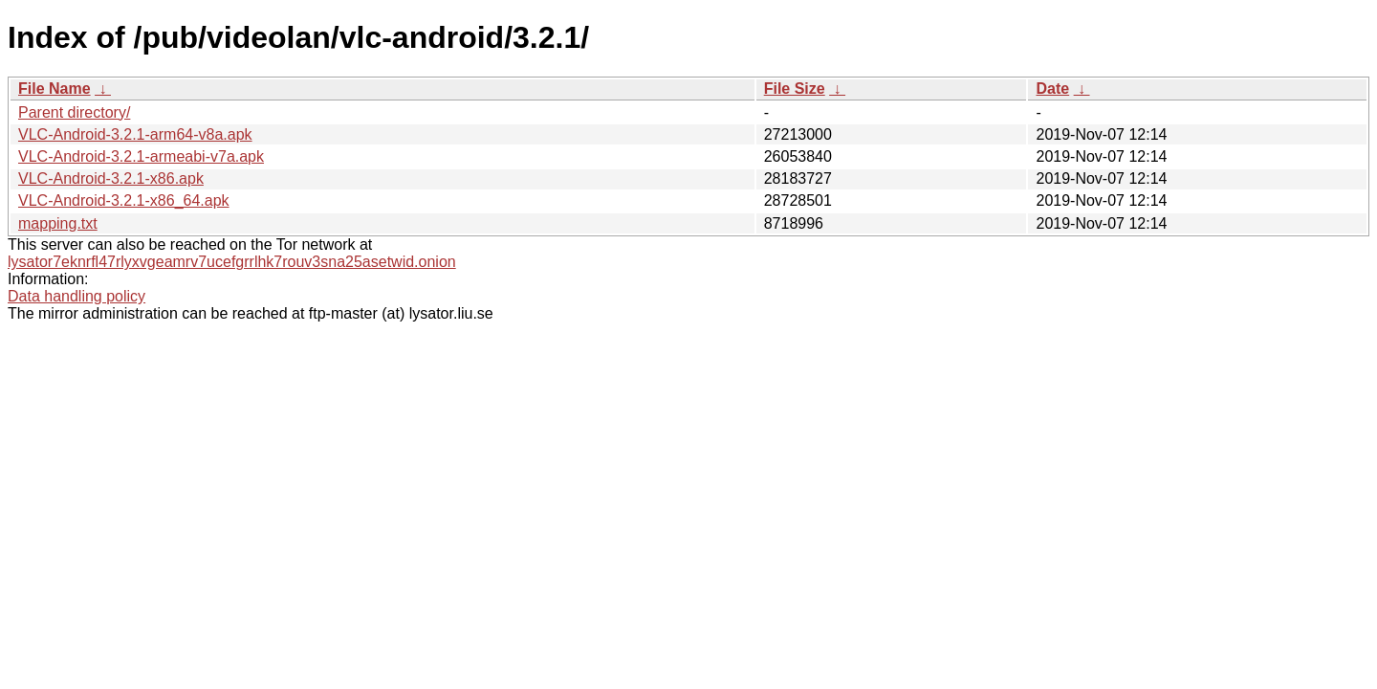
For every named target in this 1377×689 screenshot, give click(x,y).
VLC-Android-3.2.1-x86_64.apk (124, 200)
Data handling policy (76, 296)
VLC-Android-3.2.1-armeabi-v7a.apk (141, 156)
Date (1052, 88)
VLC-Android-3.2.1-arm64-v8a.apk (135, 134)
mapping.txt (58, 223)
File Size (794, 88)
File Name (54, 88)
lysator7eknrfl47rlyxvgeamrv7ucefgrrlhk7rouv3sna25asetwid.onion (232, 262)
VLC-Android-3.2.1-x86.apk (111, 178)
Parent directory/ (74, 112)
